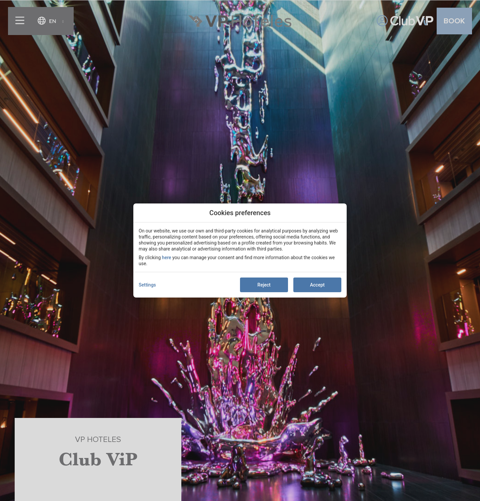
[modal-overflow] (240, 250)
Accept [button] (317, 285)
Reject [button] (263, 285)
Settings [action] (147, 285)
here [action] (166, 257)
